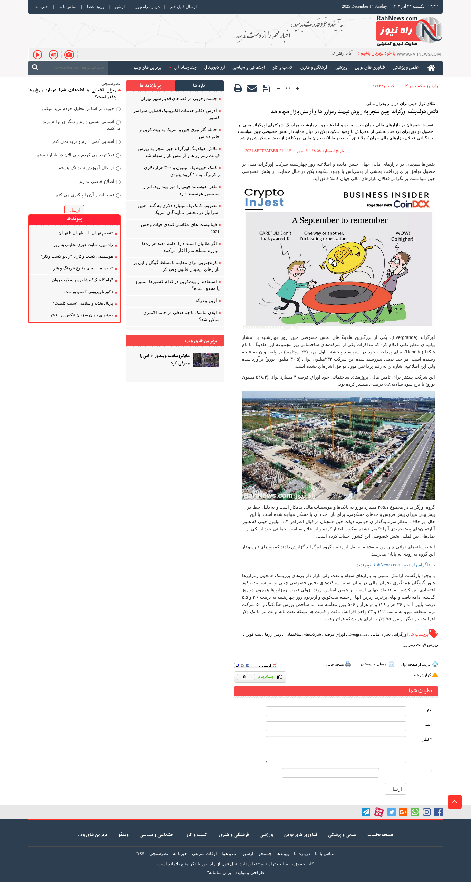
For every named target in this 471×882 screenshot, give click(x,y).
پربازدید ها (150, 85)
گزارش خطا (421, 675)
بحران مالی (381, 634)
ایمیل (428, 724)
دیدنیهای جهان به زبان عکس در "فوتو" (81, 315)
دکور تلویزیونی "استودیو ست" (88, 291)
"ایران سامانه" (220, 872)
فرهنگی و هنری (234, 835)
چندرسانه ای (183, 67)
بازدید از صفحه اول (416, 664)
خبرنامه (41, 6)
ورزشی (266, 835)
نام (429, 710)
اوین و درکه (206, 300)
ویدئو (123, 835)
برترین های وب (92, 835)
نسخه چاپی (335, 664)
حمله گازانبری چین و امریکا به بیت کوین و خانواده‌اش (180, 133)
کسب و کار (412, 86)
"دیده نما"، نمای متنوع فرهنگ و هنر (83, 268)
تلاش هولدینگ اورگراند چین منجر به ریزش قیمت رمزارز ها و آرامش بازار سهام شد (354, 112)
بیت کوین (253, 634)
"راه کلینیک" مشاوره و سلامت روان (82, 279)
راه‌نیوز (432, 86)
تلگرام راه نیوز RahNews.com (401, 564)
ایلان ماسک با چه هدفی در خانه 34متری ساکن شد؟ (181, 316)
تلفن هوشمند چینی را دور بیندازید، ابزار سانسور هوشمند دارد (181, 190)
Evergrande (357, 634)
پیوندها (282, 853)
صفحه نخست (380, 835)
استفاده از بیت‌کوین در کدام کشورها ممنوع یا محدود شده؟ (178, 285)
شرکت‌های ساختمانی (303, 634)
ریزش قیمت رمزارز (420, 644)
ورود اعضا (95, 6)
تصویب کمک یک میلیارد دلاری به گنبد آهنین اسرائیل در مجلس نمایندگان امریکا (179, 209)
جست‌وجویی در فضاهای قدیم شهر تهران (179, 98)
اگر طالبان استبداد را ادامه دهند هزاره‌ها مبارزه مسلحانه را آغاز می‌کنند (181, 247)
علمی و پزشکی (342, 835)
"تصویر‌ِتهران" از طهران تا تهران (85, 233)
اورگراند (401, 634)
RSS (140, 853)
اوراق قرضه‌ (335, 634)
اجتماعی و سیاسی (157, 835)
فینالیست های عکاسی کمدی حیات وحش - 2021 (179, 228)
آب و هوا (230, 853)
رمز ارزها (273, 634)
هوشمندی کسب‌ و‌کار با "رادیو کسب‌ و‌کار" (77, 256)
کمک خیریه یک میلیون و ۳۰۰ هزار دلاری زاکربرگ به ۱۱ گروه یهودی (182, 171)
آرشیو (120, 6)
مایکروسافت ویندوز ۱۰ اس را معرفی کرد (165, 360)
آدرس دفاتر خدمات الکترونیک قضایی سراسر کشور (176, 114)
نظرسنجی (159, 853)
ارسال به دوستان (374, 664)
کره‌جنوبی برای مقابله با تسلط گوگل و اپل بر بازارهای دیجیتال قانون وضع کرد (176, 266)
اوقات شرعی (204, 853)
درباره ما (302, 853)
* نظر (427, 739)
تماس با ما (67, 6)
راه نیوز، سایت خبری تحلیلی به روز (83, 244)
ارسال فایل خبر (183, 6)
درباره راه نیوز (147, 6)
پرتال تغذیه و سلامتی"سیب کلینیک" (83, 303)
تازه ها (199, 85)
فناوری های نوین (300, 835)
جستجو (265, 853)
